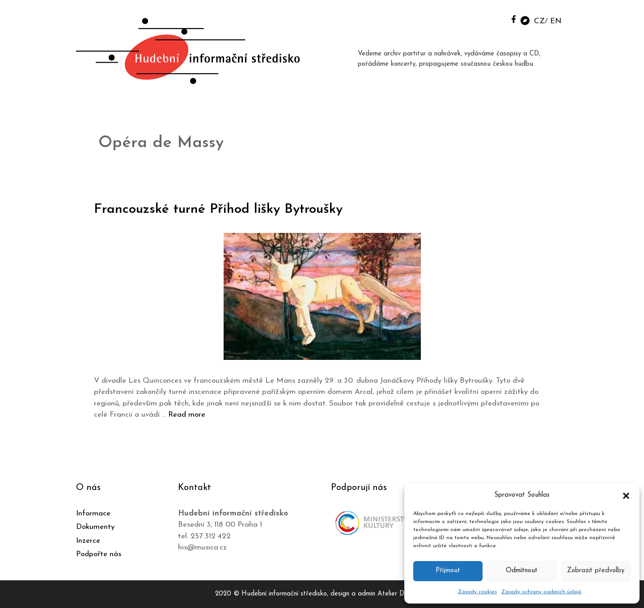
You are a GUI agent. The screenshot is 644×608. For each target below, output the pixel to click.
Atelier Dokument (403, 594)
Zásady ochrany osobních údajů (541, 592)
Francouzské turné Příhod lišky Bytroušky (218, 209)
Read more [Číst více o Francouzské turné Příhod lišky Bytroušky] (186, 414)
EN (555, 21)
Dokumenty (95, 527)
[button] (626, 495)
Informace (93, 513)
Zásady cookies (477, 592)
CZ (539, 21)
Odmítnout (522, 570)
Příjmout (448, 570)
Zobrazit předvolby (595, 570)
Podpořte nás (98, 554)
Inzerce (88, 541)
